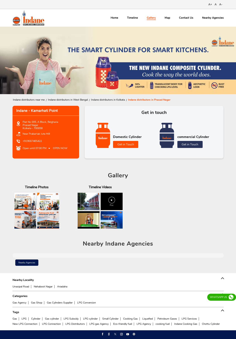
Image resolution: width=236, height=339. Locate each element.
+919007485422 (32, 141)
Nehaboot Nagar (43, 286)
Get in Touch (125, 144)
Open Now (60, 148)
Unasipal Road (21, 286)
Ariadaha (62, 286)
